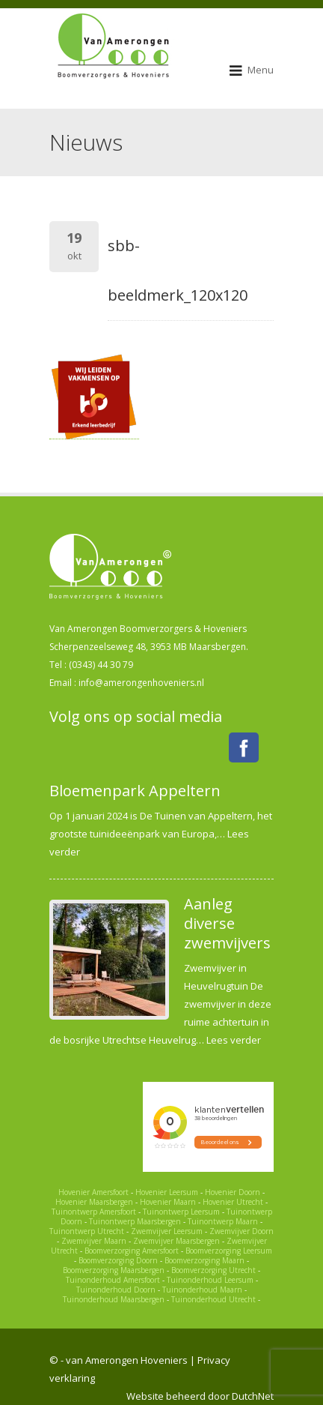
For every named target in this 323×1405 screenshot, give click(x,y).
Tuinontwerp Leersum (181, 1211)
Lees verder (233, 1040)
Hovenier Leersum (166, 1192)
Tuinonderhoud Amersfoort (113, 1280)
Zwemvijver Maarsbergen (176, 1241)
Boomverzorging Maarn (204, 1260)
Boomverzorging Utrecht (213, 1270)
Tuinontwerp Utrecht (86, 1231)
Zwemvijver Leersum (167, 1231)
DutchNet (253, 1396)
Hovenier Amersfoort (93, 1192)
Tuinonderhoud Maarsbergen (113, 1299)
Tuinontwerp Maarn (223, 1221)
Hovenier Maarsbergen (94, 1202)
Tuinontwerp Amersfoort (94, 1211)
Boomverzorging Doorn (118, 1260)
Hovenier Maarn (168, 1202)
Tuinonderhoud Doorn (116, 1289)
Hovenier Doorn (232, 1192)
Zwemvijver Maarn (93, 1241)
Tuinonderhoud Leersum (210, 1280)
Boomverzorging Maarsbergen (113, 1270)
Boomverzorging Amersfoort (131, 1250)
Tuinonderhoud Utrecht (213, 1299)
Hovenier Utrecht (233, 1202)
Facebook (244, 747)
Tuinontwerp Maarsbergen (135, 1221)
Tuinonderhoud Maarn (202, 1289)
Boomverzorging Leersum (228, 1250)
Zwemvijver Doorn (241, 1231)
